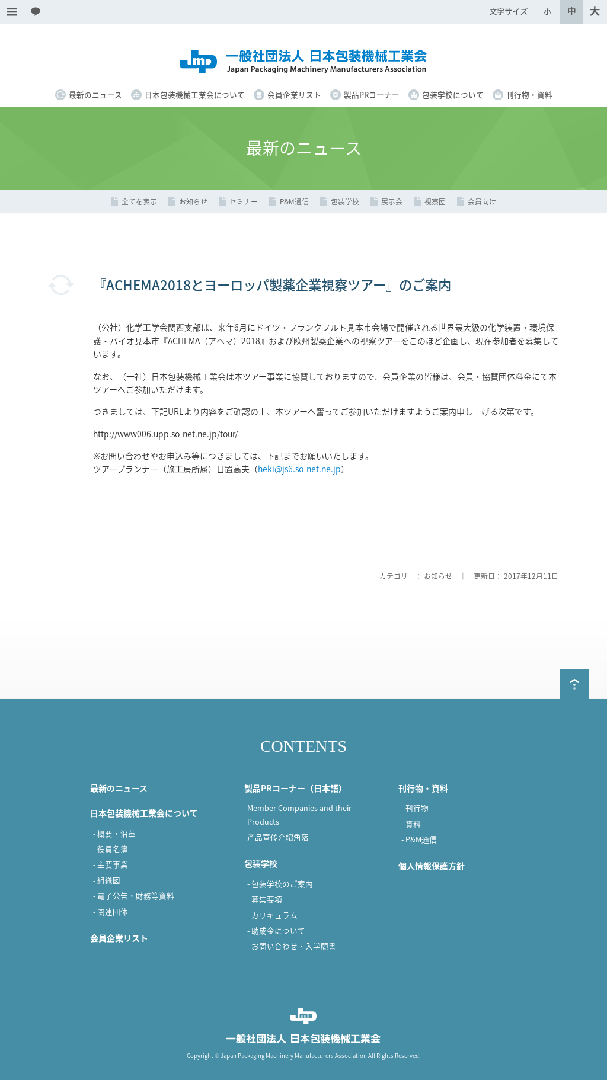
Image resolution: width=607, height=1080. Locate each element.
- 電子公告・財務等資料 (133, 895)
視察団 (435, 201)
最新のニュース (95, 94)
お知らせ (193, 201)
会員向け (482, 201)
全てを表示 (139, 201)
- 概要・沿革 (114, 833)
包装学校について (453, 94)
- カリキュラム (272, 915)
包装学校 (345, 201)
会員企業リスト (294, 94)
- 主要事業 (110, 864)
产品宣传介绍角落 (278, 836)
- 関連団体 (110, 911)
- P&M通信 (419, 839)
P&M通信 (294, 201)
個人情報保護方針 (431, 865)
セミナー (243, 201)
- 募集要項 (264, 899)
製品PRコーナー (372, 94)
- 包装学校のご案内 (280, 883)
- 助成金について (276, 930)
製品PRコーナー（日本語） (295, 788)
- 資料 (411, 823)
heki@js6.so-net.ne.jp (299, 469)
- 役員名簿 (110, 848)
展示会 (391, 201)
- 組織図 (106, 880)
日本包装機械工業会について (195, 94)
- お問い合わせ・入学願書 (291, 945)
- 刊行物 (415, 807)
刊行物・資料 (529, 94)
